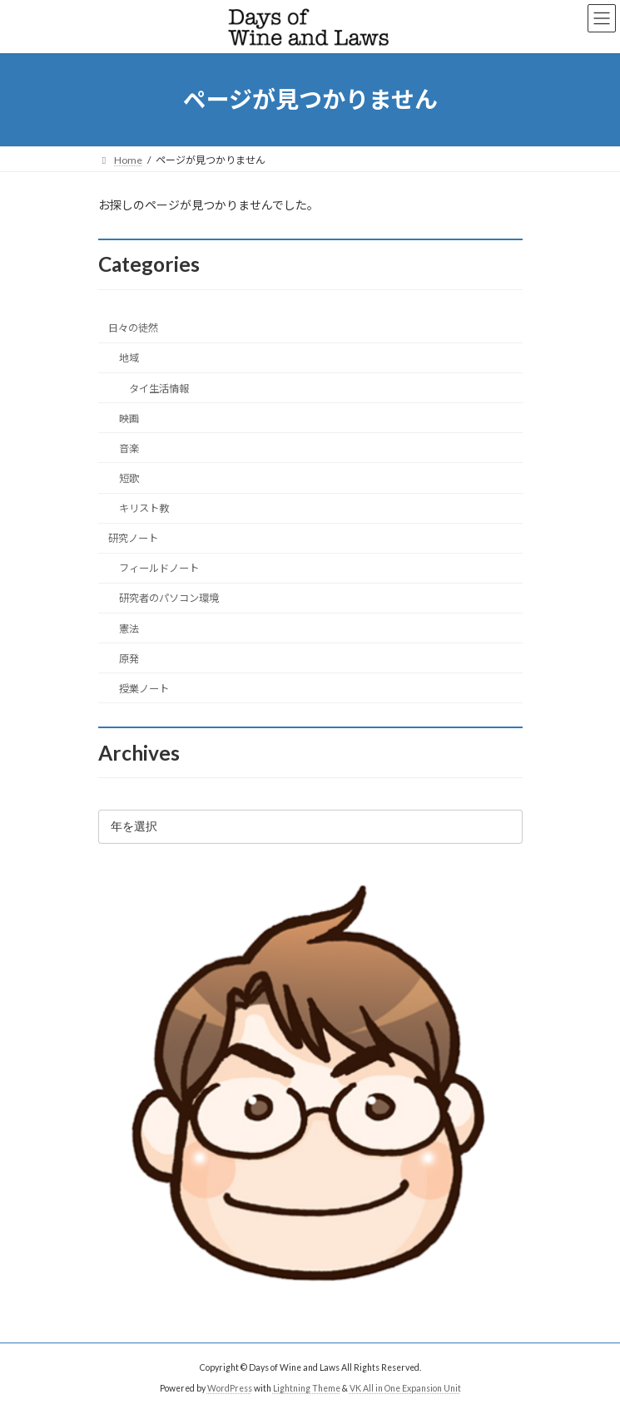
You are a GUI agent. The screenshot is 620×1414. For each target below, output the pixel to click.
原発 (128, 659)
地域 (128, 358)
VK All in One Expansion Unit (405, 1388)
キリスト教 (143, 508)
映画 (128, 418)
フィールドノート (158, 568)
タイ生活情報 (158, 388)
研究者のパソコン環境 (168, 598)
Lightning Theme (306, 1388)
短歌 (128, 478)
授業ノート (143, 688)
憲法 (128, 628)
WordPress (229, 1388)
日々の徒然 (133, 328)
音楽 (128, 448)
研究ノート (133, 538)
